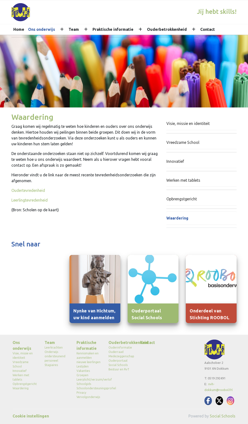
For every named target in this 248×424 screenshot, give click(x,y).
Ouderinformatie (120, 347)
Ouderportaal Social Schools (118, 363)
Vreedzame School (182, 142)
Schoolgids (84, 383)
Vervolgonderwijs (88, 397)
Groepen (82, 375)
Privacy (81, 392)
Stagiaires (51, 365)
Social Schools (222, 416)
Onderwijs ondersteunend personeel (55, 356)
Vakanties (83, 370)
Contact (207, 29)
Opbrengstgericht (181, 199)
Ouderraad (116, 351)
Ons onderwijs (41, 29)
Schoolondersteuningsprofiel (89, 388)
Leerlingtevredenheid (29, 200)
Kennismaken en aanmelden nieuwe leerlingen (89, 358)
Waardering (177, 218)
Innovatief (175, 161)
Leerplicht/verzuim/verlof (89, 379)
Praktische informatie (113, 29)
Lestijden (83, 366)
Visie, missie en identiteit (188, 123)
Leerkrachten (54, 347)
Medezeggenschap (120, 356)
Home (18, 29)
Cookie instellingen (31, 416)
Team (74, 29)
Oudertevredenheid (28, 190)
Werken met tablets (183, 180)
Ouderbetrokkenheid (167, 29)
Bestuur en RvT (118, 369)
